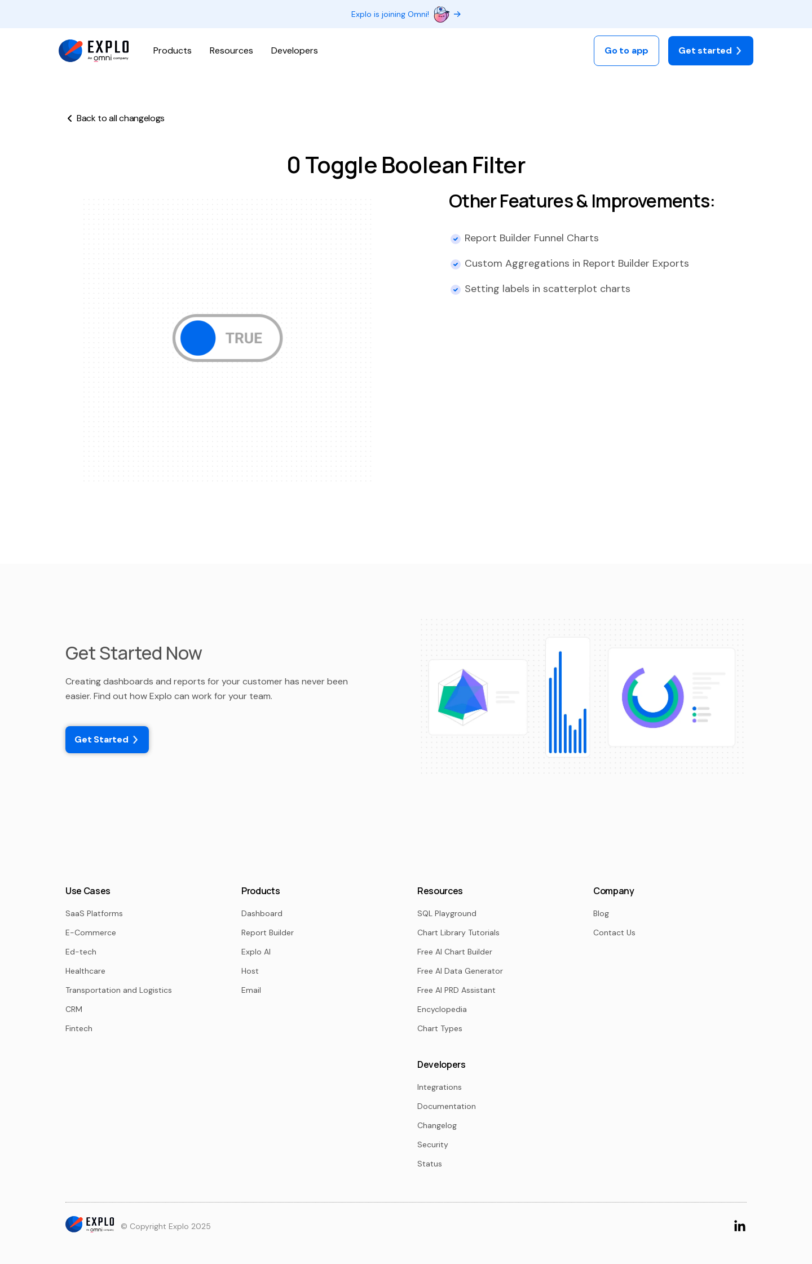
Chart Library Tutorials (458, 932)
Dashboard (262, 913)
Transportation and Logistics (118, 990)
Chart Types (439, 1028)
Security (432, 1144)
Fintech (78, 1028)
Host (250, 971)
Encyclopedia (442, 1009)
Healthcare (85, 971)
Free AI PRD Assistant (456, 990)
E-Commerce (90, 932)
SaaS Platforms (94, 913)
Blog (601, 913)
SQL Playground (446, 913)
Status (429, 1164)
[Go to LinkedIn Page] (740, 1225)
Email (251, 990)
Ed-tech (80, 952)
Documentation (446, 1106)
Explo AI (256, 952)
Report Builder (267, 932)
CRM (73, 1009)
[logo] (94, 51)
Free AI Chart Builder (454, 952)
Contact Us (614, 932)
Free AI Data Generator (460, 971)
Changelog (437, 1125)
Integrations (439, 1087)
